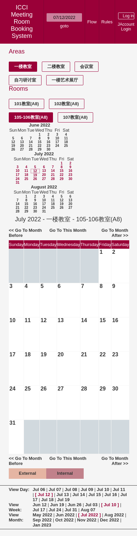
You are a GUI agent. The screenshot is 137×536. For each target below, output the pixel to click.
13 (22, 142)
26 (13, 149)
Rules (106, 21)
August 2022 (44, 186)
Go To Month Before (25, 233)
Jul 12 (44, 494)
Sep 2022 (42, 519)
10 (57, 138)
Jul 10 (103, 489)
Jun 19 (57, 504)
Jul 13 (62, 494)
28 (30, 149)
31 (17, 182)
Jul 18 (47, 499)
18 (66, 142)
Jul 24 (55, 509)
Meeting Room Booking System (22, 25)
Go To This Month (67, 230)
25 (66, 146)
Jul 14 (79, 494)
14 (30, 142)
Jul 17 (39, 509)
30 (48, 149)
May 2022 (42, 514)
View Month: (16, 517)
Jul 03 (91, 504)
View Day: (19, 489)
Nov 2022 (87, 519)
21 (30, 146)
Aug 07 (88, 509)
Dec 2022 (109, 519)
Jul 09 (87, 489)
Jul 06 (39, 489)
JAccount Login (126, 26)
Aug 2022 (114, 514)
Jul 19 (63, 499)
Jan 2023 (42, 525)
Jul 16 (111, 494)
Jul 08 (71, 489)
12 (13, 142)
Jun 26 (74, 504)
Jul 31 (71, 509)
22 (40, 146)
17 (57, 142)
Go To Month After (115, 233)
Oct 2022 (64, 519)
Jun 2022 (65, 514)
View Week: (15, 507)
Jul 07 (55, 489)
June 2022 (39, 125)
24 (57, 146)
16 (48, 142)
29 (40, 149)
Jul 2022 (89, 514)
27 (22, 149)
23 (48, 146)
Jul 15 (94, 494)
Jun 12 (40, 504)
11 (66, 138)
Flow (92, 21)
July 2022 (44, 153)
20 (22, 146)
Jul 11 (119, 489)
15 (40, 142)
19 (13, 146)
